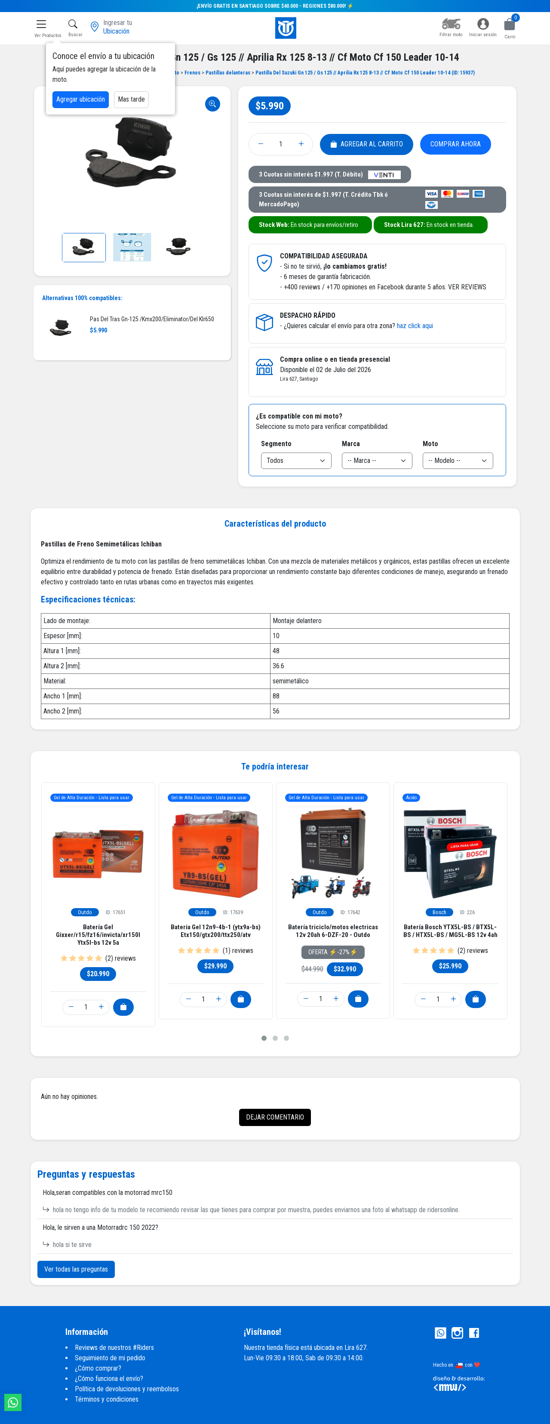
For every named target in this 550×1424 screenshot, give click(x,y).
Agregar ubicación (80, 99)
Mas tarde (131, 99)
